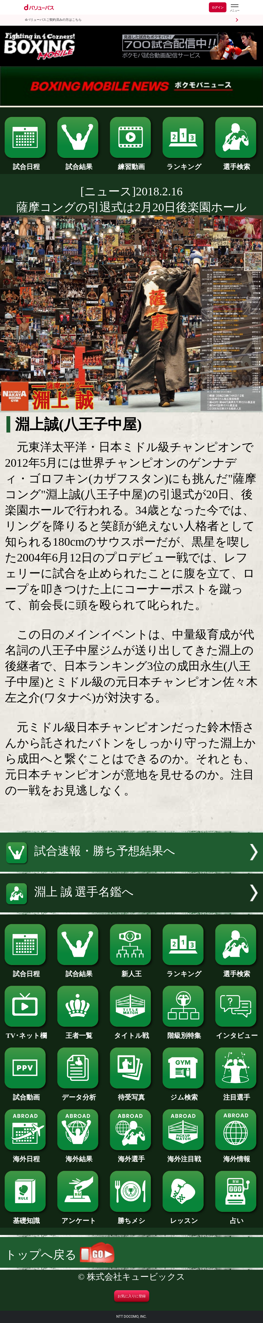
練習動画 (131, 163)
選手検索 (237, 163)
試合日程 (26, 163)
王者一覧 (79, 1032)
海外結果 (79, 1155)
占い (237, 1217)
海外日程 (26, 1155)
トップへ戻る (60, 1254)
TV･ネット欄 (26, 1032)
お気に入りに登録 (132, 1296)
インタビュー (237, 1032)
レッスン (184, 1217)
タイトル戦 (131, 1032)
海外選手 (131, 1155)
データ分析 (79, 1094)
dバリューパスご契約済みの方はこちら (53, 20)
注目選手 (237, 1094)
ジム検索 (184, 1094)
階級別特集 (184, 1032)
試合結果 (79, 163)
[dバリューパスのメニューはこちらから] (234, 8)
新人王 (131, 970)
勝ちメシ (131, 1217)
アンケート (79, 1217)
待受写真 (131, 1094)
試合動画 (26, 1094)
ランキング (184, 163)
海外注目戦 (184, 1155)
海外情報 (237, 1155)
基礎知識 (26, 1217)
